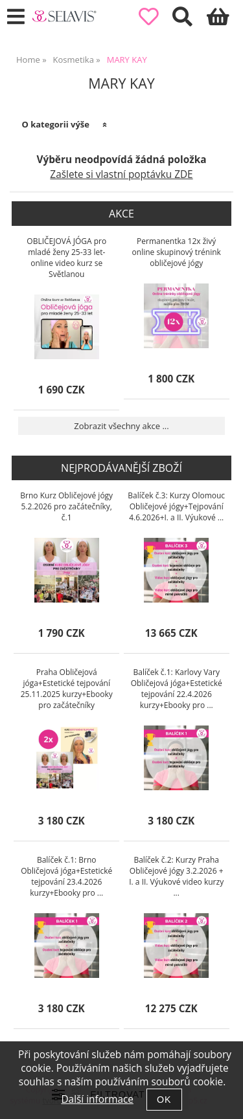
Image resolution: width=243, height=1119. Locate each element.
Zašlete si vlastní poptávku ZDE (121, 174)
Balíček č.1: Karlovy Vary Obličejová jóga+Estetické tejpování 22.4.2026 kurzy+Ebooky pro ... (176, 689)
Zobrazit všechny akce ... (121, 426)
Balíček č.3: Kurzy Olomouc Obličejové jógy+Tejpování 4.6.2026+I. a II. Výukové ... (176, 506)
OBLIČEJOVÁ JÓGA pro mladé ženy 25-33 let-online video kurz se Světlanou (66, 258)
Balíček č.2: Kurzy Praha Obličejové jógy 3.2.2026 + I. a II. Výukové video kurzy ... (176, 876)
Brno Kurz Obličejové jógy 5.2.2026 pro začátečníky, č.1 (66, 506)
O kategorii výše (55, 124)
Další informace (97, 1099)
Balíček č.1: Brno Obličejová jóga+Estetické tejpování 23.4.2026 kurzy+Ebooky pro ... (66, 876)
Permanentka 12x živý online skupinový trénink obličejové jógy (176, 252)
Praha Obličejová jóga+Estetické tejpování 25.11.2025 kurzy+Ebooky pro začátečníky (67, 689)
